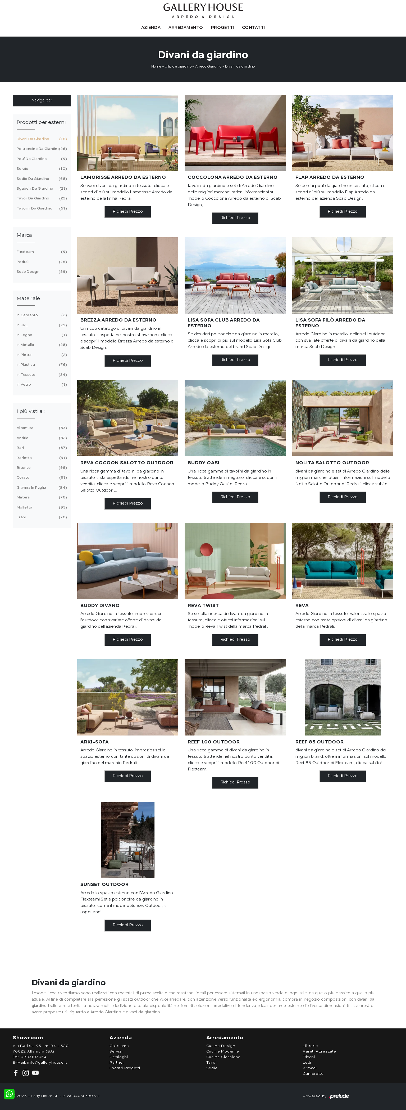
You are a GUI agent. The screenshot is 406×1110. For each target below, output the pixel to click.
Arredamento (185, 28)
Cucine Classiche (223, 1057)
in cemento (41, 315)
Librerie (310, 1046)
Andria (41, 438)
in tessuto (41, 375)
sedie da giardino (41, 179)
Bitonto (41, 468)
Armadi (310, 1068)
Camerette (313, 1074)
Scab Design (41, 272)
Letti (307, 1062)
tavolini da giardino (41, 208)
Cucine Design (220, 1046)
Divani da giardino (240, 66)
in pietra (41, 355)
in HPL (41, 325)
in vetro (41, 384)
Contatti (253, 28)
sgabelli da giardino (41, 188)
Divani (309, 1057)
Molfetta (41, 507)
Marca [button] (24, 235)
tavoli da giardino (41, 198)
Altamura (41, 428)
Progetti (222, 28)
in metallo (41, 345)
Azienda (151, 28)
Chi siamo (119, 1046)
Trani (41, 517)
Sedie (212, 1068)
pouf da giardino (41, 159)
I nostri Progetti (125, 1068)
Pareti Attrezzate (319, 1051)
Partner (117, 1062)
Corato (41, 477)
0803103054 (34, 1057)
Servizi (116, 1051)
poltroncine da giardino (41, 149)
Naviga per (41, 100)
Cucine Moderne (222, 1051)
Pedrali (41, 262)
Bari (41, 448)
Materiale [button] (28, 298)
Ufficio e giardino (178, 66)
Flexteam (41, 252)
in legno (41, 335)
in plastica (41, 365)
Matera (41, 497)
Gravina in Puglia (41, 488)
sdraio (41, 169)
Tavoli (212, 1062)
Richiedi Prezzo (128, 212)
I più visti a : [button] (31, 411)
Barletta (41, 458)
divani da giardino (41, 139)
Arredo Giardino (208, 66)
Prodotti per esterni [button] (41, 122)
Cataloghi (119, 1057)
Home (156, 66)
